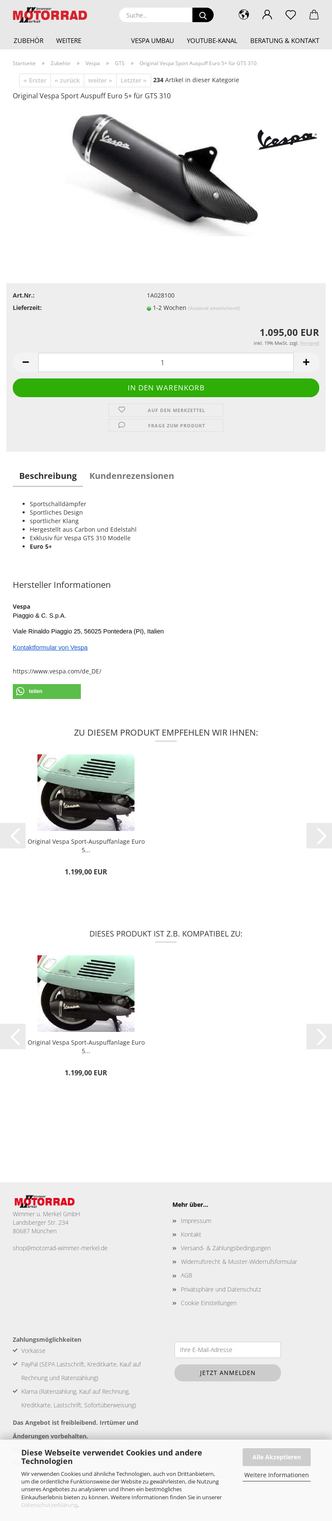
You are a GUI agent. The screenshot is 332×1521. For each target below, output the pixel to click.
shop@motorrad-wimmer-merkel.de (60, 1250)
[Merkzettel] (290, 15)
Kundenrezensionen (131, 475)
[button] (267, 15)
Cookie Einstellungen (209, 1305)
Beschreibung (48, 475)
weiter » (100, 80)
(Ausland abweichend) (214, 308)
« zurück (67, 80)
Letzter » (133, 80)
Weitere (68, 40)
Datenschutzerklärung (49, 1505)
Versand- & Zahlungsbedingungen (226, 1250)
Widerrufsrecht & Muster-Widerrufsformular (239, 1264)
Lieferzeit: (27, 308)
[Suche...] (203, 15)
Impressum (196, 1223)
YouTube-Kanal (212, 40)
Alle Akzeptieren (276, 1457)
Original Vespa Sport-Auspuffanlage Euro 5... (86, 845)
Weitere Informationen (276, 1475)
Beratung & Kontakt (284, 40)
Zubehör (28, 40)
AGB (186, 1277)
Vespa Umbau (152, 40)
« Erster (34, 80)
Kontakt (191, 1236)
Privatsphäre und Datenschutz (221, 1291)
